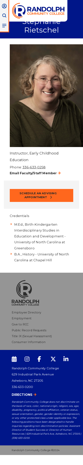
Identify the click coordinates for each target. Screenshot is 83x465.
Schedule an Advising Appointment (38, 195)
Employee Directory (26, 312)
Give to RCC (20, 324)
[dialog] (71, 453)
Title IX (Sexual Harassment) (32, 336)
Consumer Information (29, 342)
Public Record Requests (29, 330)
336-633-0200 (22, 387)
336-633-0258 (34, 167)
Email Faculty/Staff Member (33, 173)
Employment (22, 318)
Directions (22, 395)
